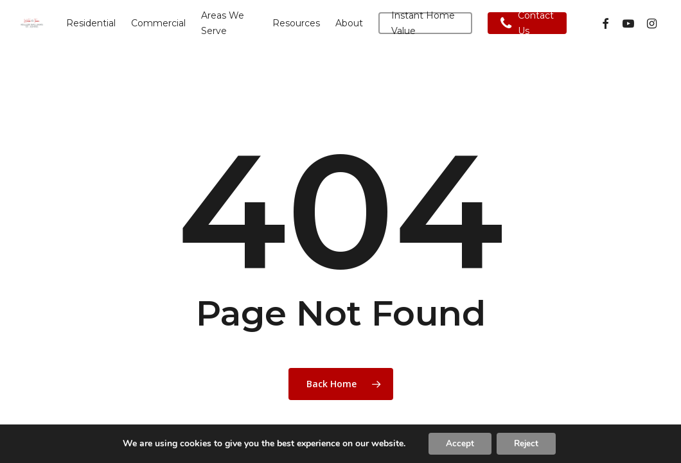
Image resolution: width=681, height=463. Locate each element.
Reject (528, 443)
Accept (457, 443)
